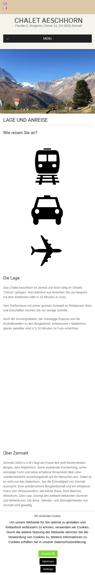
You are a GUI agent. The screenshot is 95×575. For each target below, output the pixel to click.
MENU (29, 38)
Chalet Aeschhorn (48, 20)
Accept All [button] (48, 553)
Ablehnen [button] (48, 561)
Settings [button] (48, 569)
